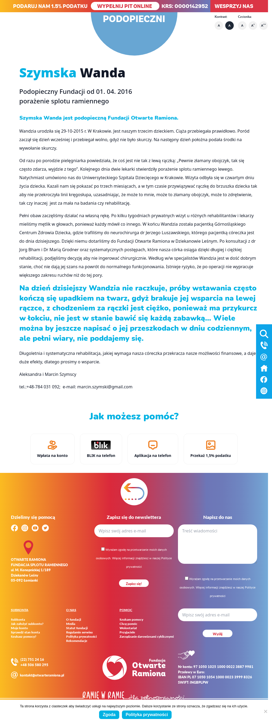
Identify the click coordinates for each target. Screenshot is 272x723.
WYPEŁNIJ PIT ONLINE (125, 6)
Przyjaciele (127, 632)
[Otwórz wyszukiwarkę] (264, 332)
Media (70, 624)
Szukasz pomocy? (23, 636)
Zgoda (109, 714)
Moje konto (19, 628)
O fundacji (73, 619)
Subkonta (18, 619)
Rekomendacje (76, 641)
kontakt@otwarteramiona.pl (42, 675)
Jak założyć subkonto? (27, 624)
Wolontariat (128, 628)
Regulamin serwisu (79, 632)
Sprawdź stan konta (25, 632)
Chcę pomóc (128, 624)
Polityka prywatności (81, 636)
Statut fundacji (77, 628)
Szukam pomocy (131, 619)
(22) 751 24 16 (32, 659)
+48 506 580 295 (34, 664)
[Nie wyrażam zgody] (265, 711)
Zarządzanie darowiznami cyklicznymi (147, 636)
